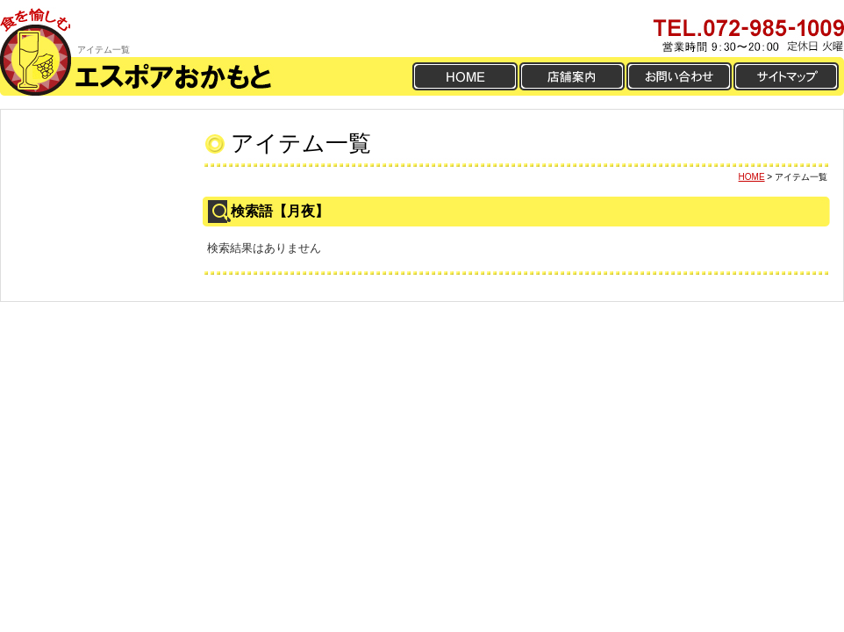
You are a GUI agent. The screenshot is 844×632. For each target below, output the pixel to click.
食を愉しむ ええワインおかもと (38, 28)
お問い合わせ (679, 76)
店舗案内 (572, 76)
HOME (465, 76)
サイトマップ (786, 76)
